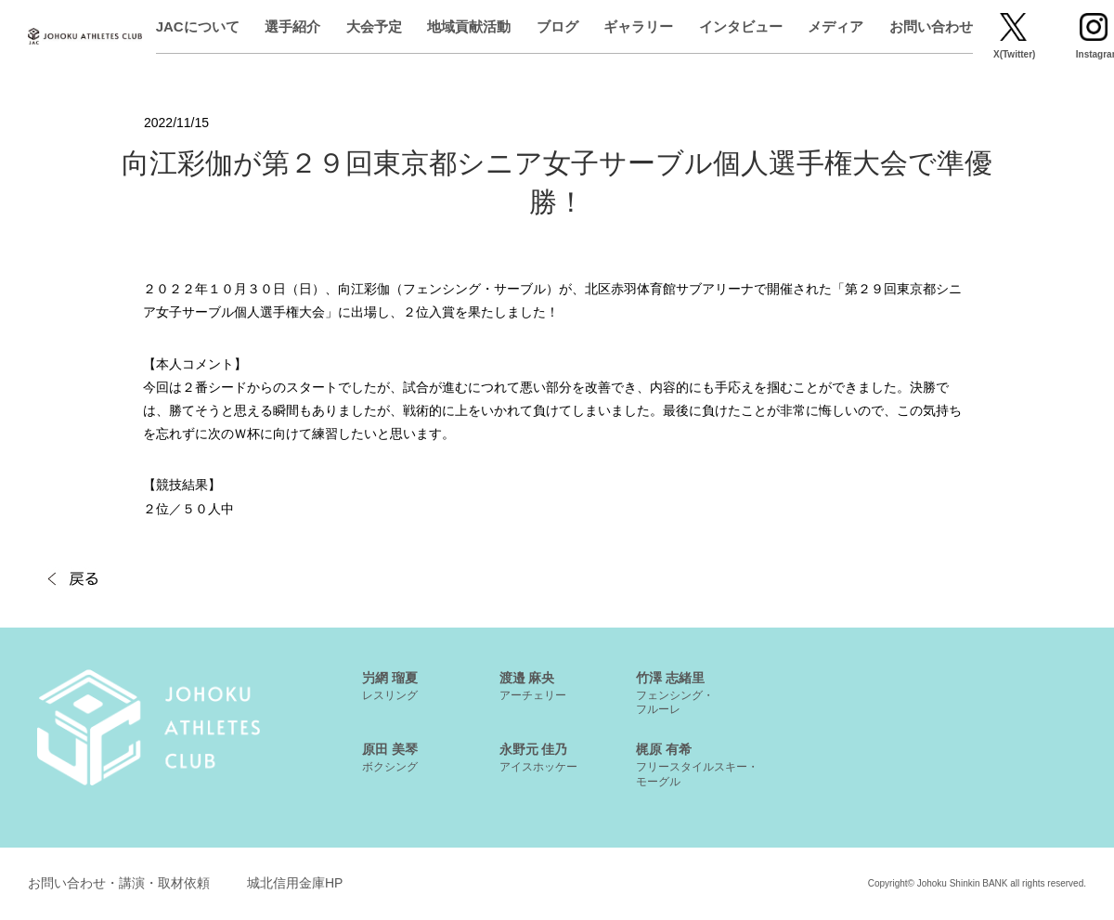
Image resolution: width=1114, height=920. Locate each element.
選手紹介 (355, 26)
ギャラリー (700, 26)
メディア (898, 26)
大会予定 (436, 26)
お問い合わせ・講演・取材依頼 (119, 882)
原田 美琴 (390, 757)
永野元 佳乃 (538, 757)
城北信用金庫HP (295, 882)
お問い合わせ (993, 26)
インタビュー (803, 26)
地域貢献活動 (531, 26)
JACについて (260, 26)
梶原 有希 (697, 765)
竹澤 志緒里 (675, 693)
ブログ (620, 26)
